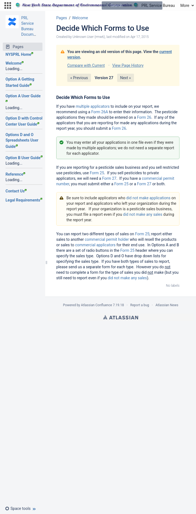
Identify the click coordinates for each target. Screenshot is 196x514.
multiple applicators (93, 106)
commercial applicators (95, 245)
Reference (15, 174)
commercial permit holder (107, 239)
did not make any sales (142, 214)
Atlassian (120, 317)
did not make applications (148, 198)
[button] (8, 5)
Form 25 (97, 173)
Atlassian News (166, 305)
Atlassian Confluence (96, 305)
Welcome (14, 63)
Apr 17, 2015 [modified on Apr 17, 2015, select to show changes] (139, 37)
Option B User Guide (24, 158)
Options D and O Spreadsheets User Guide (22, 140)
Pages (61, 18)
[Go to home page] (95, 5)
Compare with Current (86, 65)
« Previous (79, 78)
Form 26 (144, 117)
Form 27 (109, 178)
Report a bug (139, 305)
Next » (125, 78)
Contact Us (16, 191)
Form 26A (99, 112)
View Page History (127, 65)
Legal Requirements (24, 200)
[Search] (106, 5)
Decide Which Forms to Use (102, 28)
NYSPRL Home (19, 54)
